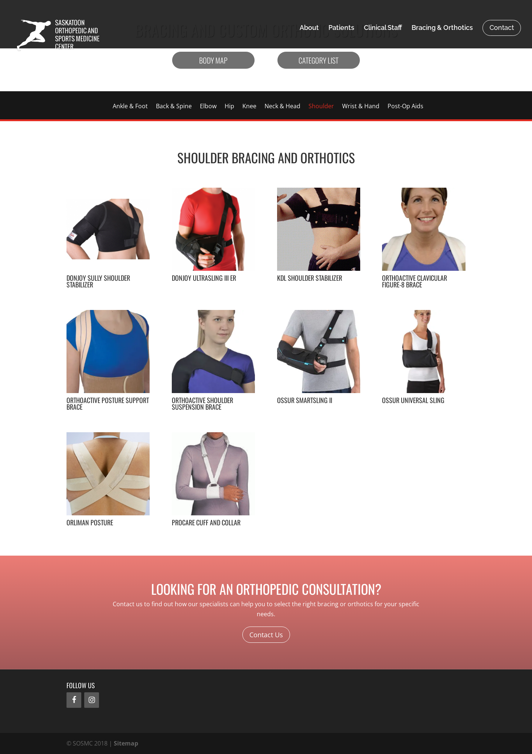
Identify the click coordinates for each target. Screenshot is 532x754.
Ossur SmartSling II (304, 400)
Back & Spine (174, 106)
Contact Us (266, 634)
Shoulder (321, 106)
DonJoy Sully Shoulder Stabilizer (98, 281)
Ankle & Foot (130, 106)
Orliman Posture (89, 522)
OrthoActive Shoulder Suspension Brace (202, 403)
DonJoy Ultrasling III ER (204, 278)
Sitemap (126, 743)
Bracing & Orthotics (442, 28)
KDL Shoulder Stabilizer (309, 278)
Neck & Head (282, 106)
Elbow (208, 106)
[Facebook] (73, 700)
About (309, 28)
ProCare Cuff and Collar (206, 522)
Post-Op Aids (405, 106)
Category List (318, 60)
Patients (341, 28)
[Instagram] (91, 700)
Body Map (213, 60)
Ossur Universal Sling (413, 400)
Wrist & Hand (360, 106)
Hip (229, 106)
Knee (249, 106)
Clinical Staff (383, 28)
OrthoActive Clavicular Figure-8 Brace (414, 281)
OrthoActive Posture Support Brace (107, 403)
